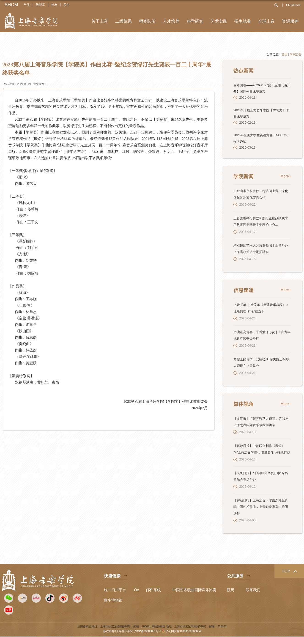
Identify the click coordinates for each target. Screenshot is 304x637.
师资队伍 (147, 21)
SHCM (11, 4)
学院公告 (296, 54)
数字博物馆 (113, 600)
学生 (27, 4)
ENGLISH (293, 5)
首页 (285, 54)
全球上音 (266, 21)
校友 (54, 4)
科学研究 (195, 21)
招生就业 (242, 21)
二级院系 (123, 21)
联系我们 (253, 590)
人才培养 (171, 21)
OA (136, 590)
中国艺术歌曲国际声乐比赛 (194, 590)
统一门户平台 (115, 590)
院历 (230, 590)
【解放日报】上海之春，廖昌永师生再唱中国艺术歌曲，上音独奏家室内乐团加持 (260, 506)
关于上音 (99, 21)
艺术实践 (219, 21)
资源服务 (290, 21)
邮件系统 (153, 590)
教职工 (40, 4)
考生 (66, 4)
